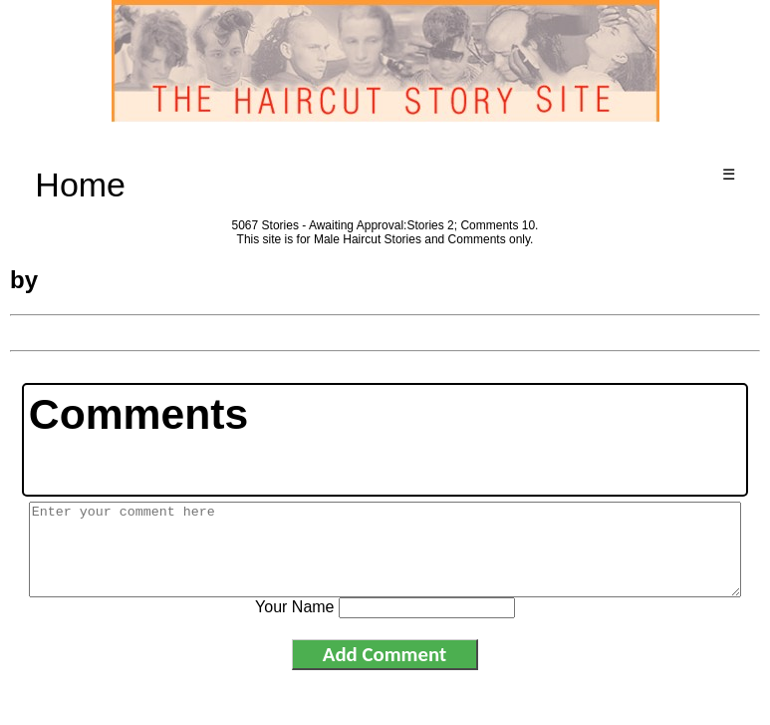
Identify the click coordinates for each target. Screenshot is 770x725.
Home (80, 184)
